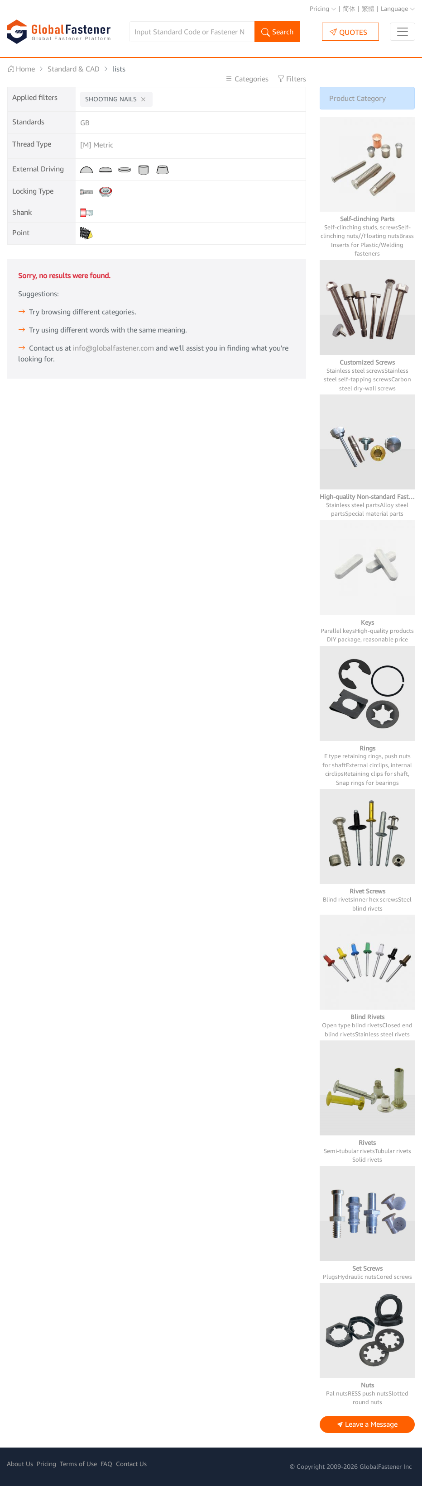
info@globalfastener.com (113, 347)
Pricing (323, 8)
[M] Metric (96, 144)
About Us (20, 1463)
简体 (349, 8)
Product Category (357, 98)
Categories (247, 78)
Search (277, 32)
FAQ (106, 1463)
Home (21, 68)
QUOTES (348, 32)
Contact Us (131, 1463)
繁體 (368, 8)
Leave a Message (367, 1425)
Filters (291, 78)
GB (85, 122)
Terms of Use (78, 1463)
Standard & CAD (74, 68)
